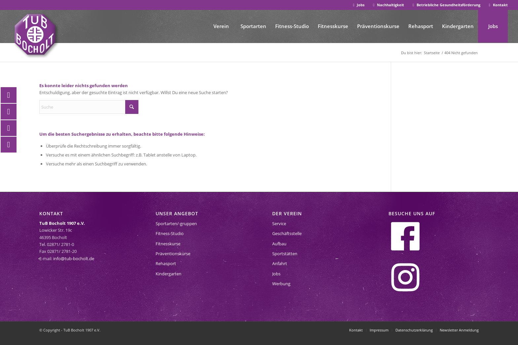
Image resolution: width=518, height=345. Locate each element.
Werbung (281, 284)
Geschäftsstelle (287, 233)
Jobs (358, 4)
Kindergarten (168, 274)
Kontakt (497, 4)
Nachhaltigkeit (387, 4)
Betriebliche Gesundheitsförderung (445, 4)
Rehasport (166, 263)
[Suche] (88, 107)
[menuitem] (358, 5)
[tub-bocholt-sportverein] (35, 34)
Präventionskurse (173, 254)
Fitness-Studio (170, 233)
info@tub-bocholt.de (73, 258)
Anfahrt (279, 263)
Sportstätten (284, 254)
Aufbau (279, 244)
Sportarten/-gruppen (176, 223)
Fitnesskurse (168, 244)
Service (279, 223)
